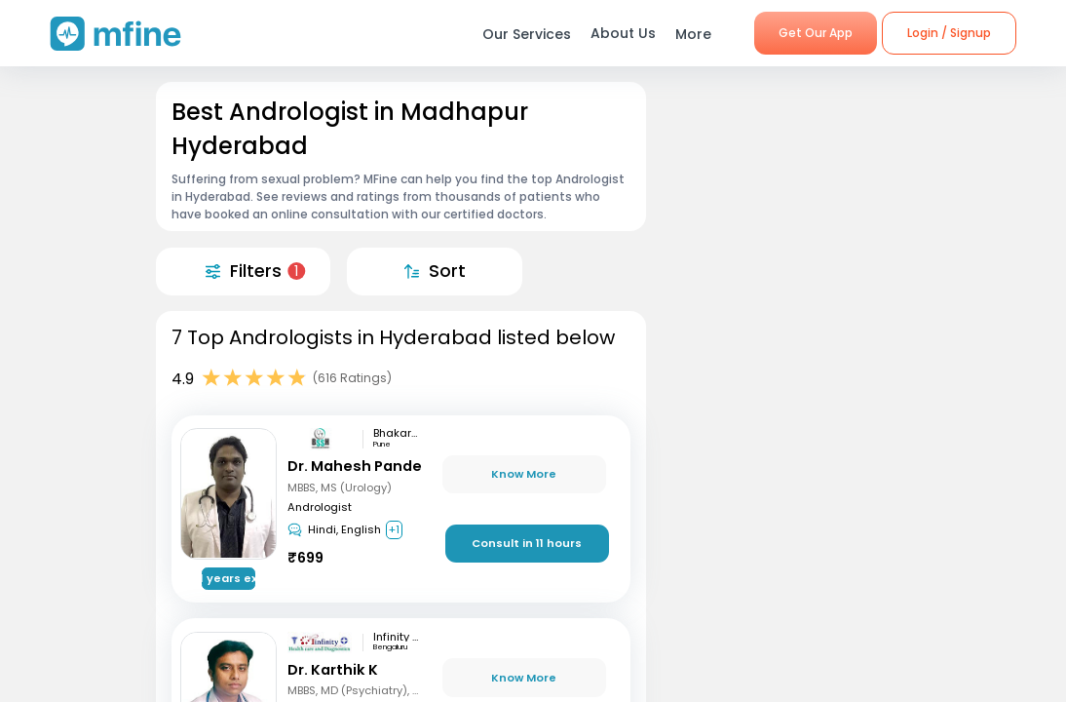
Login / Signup (949, 32)
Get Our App (816, 32)
